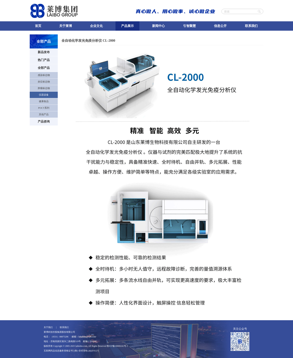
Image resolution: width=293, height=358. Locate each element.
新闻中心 (158, 26)
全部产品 (44, 67)
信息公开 (220, 26)
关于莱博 (65, 26)
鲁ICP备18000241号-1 (117, 346)
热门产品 (44, 60)
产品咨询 (44, 121)
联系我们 (251, 26)
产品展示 (127, 26)
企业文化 (96, 26)
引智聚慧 (189, 26)
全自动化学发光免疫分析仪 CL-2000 (88, 40)
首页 (38, 26)
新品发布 (44, 52)
